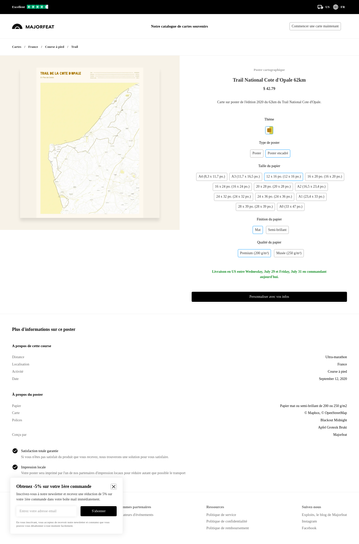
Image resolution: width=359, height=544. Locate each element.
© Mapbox (312, 413)
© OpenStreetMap (334, 413)
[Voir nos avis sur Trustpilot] (30, 7)
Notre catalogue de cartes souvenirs (179, 26)
